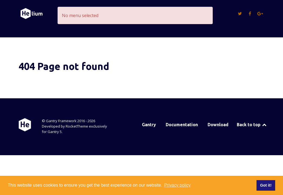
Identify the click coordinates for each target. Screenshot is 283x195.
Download (218, 124)
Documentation (182, 124)
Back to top (252, 124)
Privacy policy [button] (177, 185)
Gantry (149, 124)
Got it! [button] (265, 185)
